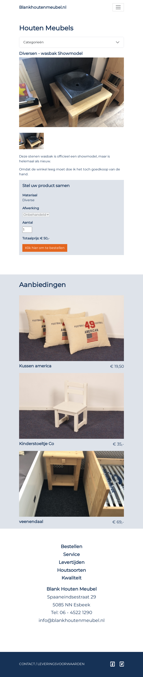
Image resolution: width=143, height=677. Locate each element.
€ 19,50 (117, 366)
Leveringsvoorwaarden (61, 664)
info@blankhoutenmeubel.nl (72, 620)
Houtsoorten (71, 570)
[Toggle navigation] (118, 7)
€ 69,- (118, 522)
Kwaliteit (71, 578)
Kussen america (35, 365)
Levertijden (71, 562)
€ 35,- (118, 444)
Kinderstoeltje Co (36, 443)
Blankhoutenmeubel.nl (42, 7)
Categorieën (33, 42)
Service (71, 554)
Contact (27, 664)
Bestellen (71, 546)
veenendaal (31, 521)
